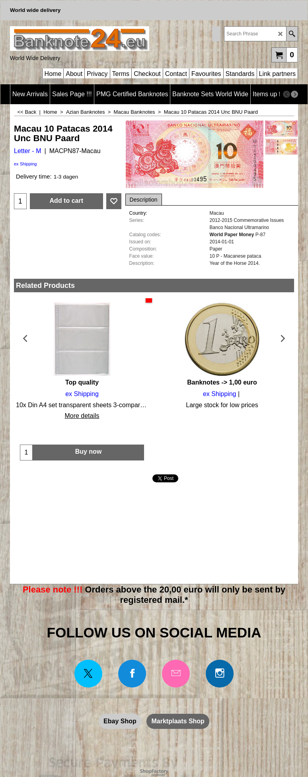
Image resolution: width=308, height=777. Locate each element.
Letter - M (27, 151)
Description (144, 199)
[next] (294, 94)
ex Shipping (25, 163)
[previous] (286, 94)
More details (81, 415)
